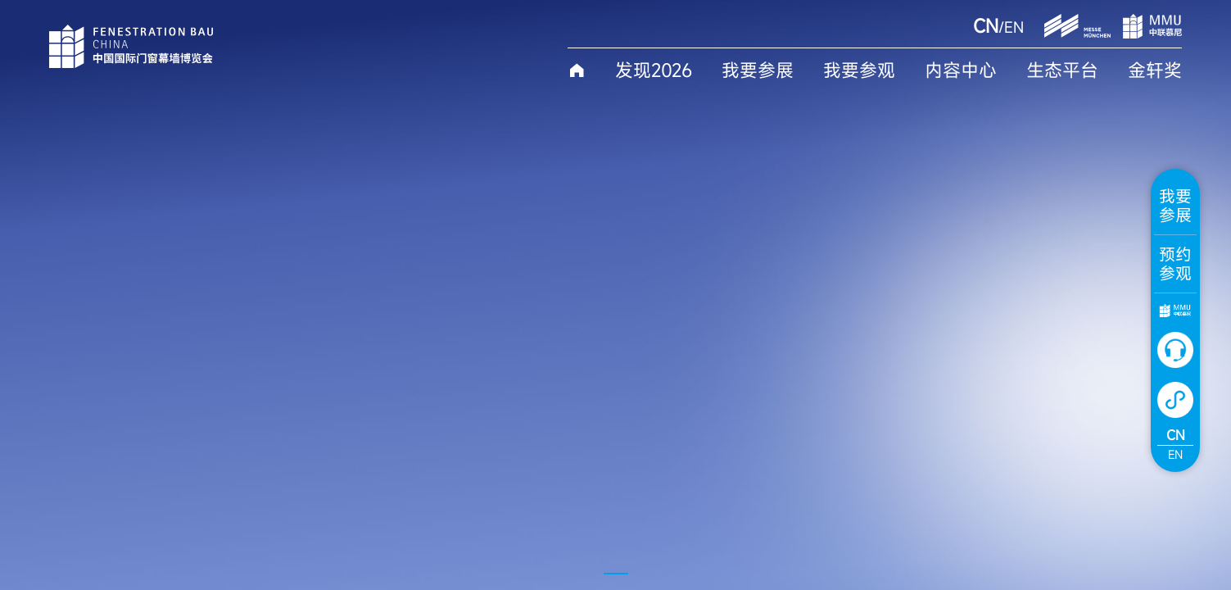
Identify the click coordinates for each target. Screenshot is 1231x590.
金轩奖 (1155, 70)
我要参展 (758, 70)
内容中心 (961, 70)
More (192, 470)
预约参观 (1175, 263)
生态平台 (1062, 70)
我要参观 (859, 70)
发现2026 (653, 70)
